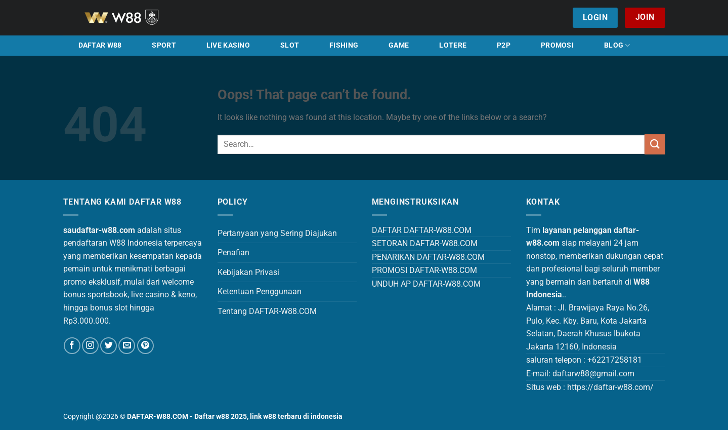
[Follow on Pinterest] (145, 345)
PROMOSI (557, 45)
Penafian (233, 252)
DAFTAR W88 (100, 45)
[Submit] (655, 144)
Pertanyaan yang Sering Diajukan (277, 233)
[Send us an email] (126, 345)
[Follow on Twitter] (108, 345)
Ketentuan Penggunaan (260, 291)
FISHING (343, 45)
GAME (399, 45)
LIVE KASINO (228, 45)
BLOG (617, 45)
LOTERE (452, 45)
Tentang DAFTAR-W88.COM (267, 311)
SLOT (289, 45)
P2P (503, 45)
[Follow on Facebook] (72, 345)
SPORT (164, 45)
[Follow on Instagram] (90, 345)
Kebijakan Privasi (248, 272)
